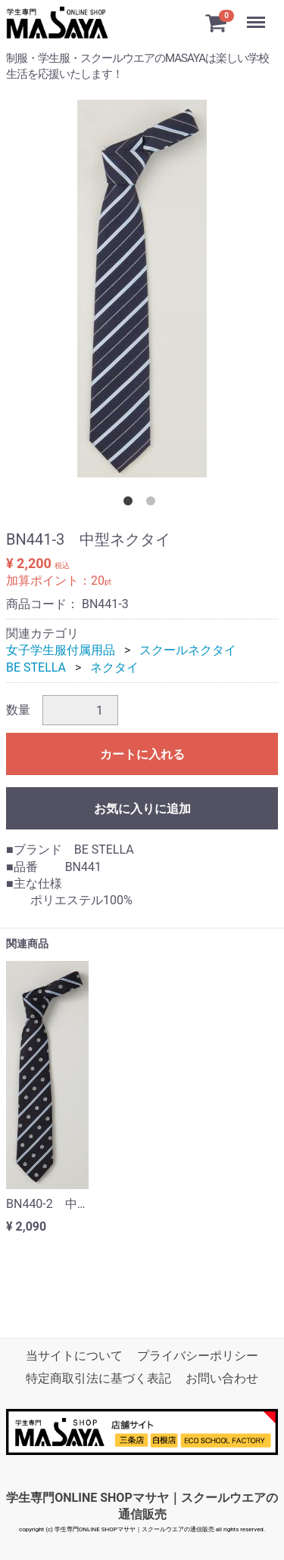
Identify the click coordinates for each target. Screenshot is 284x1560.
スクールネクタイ (187, 650)
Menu (257, 15)
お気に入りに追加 (142, 809)
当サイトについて (74, 1355)
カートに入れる (142, 754)
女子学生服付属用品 (60, 650)
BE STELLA (36, 667)
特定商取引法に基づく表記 (98, 1378)
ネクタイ (114, 667)
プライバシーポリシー (197, 1355)
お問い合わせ (222, 1378)
